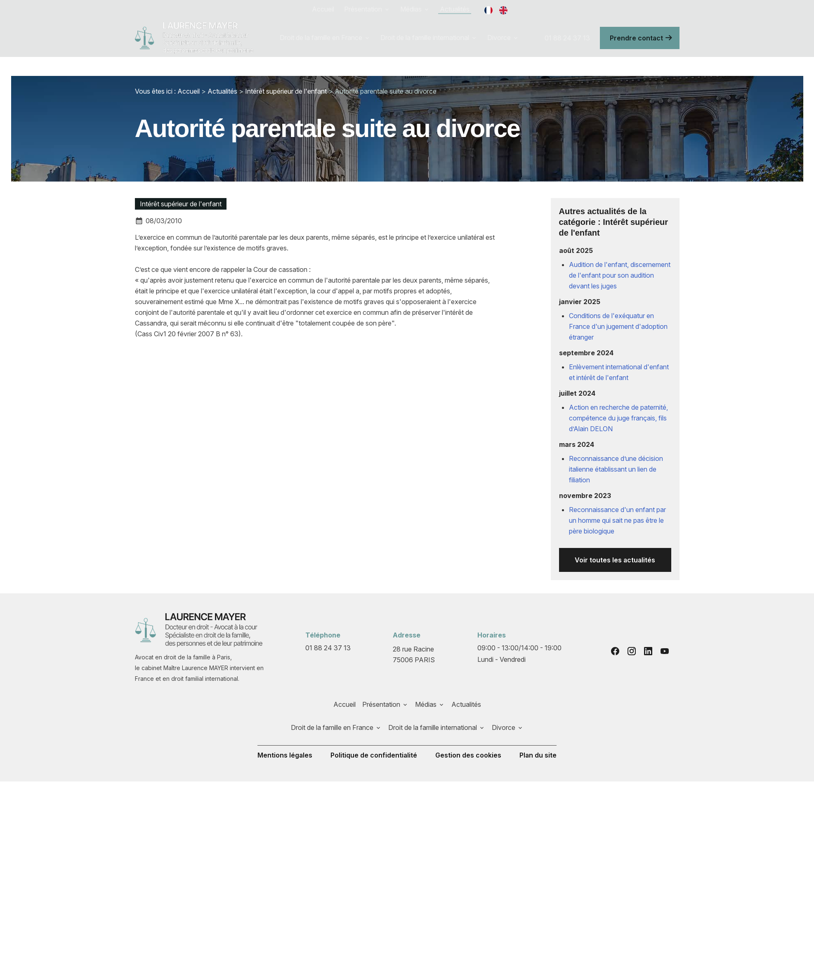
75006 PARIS (414, 654)
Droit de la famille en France (321, 37)
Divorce (499, 37)
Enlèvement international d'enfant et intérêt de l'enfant (619, 372)
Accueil (323, 9)
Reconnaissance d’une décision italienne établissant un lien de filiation (616, 469)
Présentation (363, 9)
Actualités (455, 9)
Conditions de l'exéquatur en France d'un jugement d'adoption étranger (618, 326)
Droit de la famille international (424, 37)
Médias (411, 9)
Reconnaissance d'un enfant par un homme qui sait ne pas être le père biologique (617, 520)
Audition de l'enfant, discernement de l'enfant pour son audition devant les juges (619, 275)
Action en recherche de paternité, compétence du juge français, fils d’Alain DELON (618, 418)
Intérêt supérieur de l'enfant (286, 91)
